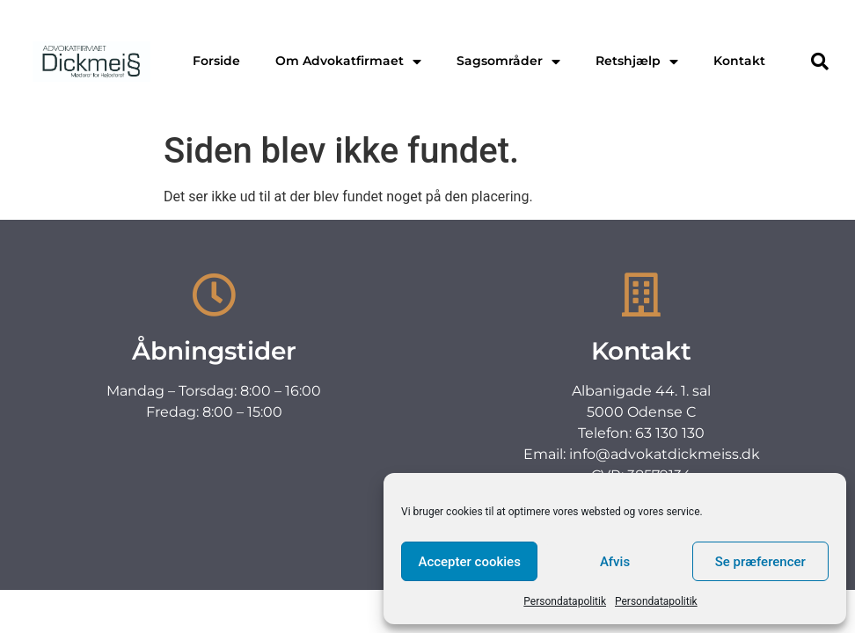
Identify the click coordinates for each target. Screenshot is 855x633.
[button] (819, 61)
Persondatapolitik (564, 601)
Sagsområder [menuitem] (508, 61)
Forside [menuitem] (216, 61)
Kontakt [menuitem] (739, 61)
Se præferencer (760, 562)
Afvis (615, 562)
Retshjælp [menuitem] (637, 61)
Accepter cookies (469, 562)
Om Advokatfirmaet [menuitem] (348, 61)
